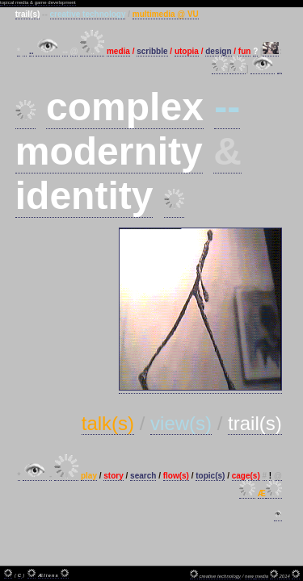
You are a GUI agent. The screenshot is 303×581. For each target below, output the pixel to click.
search (143, 475)
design (218, 51)
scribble (152, 51)
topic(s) (210, 475)
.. (31, 51)
